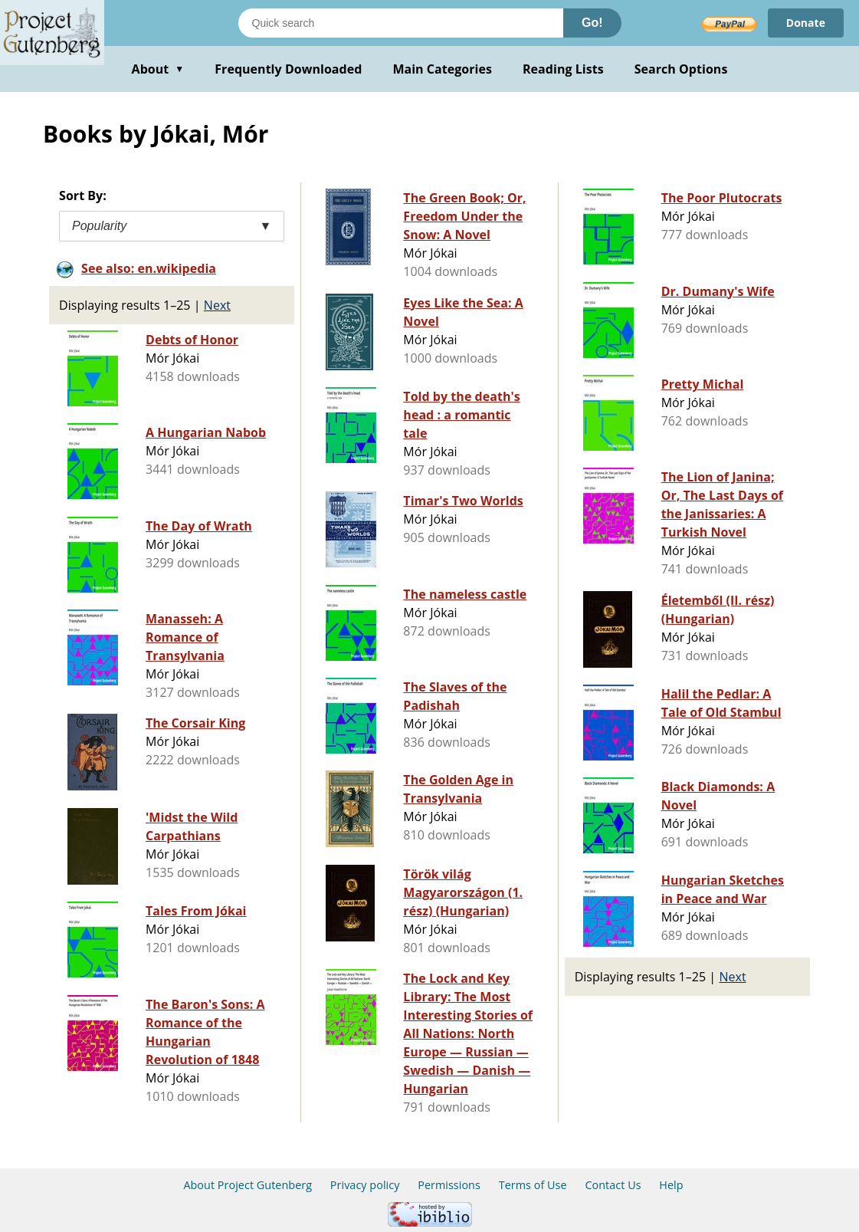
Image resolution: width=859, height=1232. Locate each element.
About (158, 69)
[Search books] (400, 23)
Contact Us (613, 1185)
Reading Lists (563, 69)
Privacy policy (365, 1185)
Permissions (449, 1185)
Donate (805, 22)
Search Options (681, 69)
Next (217, 305)
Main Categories (442, 69)
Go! (592, 22)
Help (671, 1185)
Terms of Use (533, 1185)
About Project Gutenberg (247, 1185)
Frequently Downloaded (288, 69)
